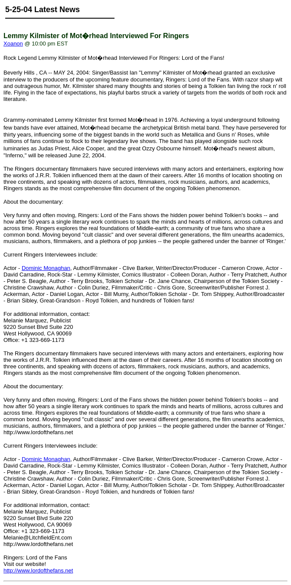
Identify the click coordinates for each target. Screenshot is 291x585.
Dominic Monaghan (46, 268)
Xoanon (13, 43)
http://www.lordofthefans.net (38, 570)
